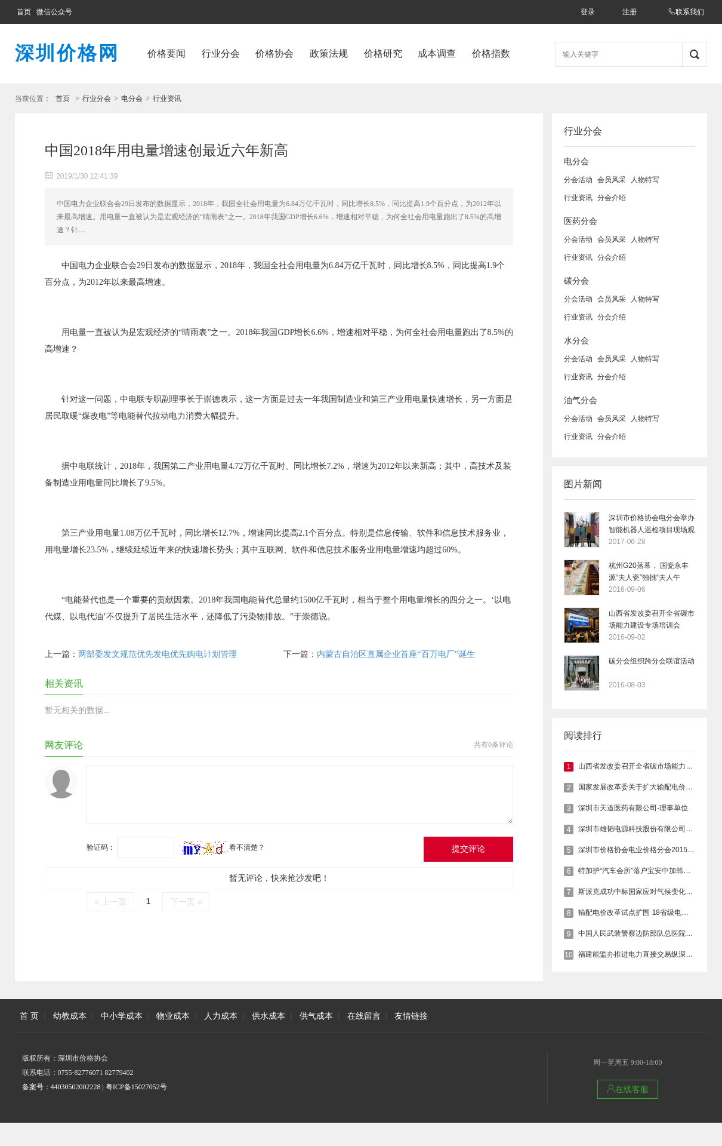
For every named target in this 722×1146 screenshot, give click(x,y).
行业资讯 (167, 98)
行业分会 (221, 53)
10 (568, 955)
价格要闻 (166, 53)
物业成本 (173, 1016)
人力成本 (220, 1016)
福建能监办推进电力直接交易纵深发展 (639, 954)
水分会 (576, 340)
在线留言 (364, 1016)
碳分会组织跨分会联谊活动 (652, 661)
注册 (629, 12)
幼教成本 (70, 1016)
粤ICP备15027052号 (136, 1087)
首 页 (29, 1016)
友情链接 (411, 1016)
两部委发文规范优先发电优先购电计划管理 (157, 654)
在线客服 (628, 1089)
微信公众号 (54, 12)
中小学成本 (122, 1016)
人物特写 (645, 180)
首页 (24, 12)
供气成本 (316, 1016)
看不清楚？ (222, 847)
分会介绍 (611, 197)
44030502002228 (76, 1087)
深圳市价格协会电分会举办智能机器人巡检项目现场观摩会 (652, 525)
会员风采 (611, 180)
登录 (588, 12)
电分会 (132, 98)
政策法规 (329, 53)
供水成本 (268, 1016)
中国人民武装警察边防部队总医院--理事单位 (648, 933)
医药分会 (580, 221)
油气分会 (580, 400)
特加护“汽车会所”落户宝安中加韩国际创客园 (648, 871)
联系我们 (686, 12)
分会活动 (578, 180)
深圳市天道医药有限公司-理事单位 (633, 808)
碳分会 (576, 280)
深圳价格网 (67, 53)
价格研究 (383, 53)
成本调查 (437, 53)
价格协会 (274, 53)
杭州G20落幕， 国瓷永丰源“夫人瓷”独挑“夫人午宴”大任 (649, 572)
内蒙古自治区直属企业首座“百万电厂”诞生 (395, 654)
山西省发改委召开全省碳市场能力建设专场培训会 (652, 619)
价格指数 (491, 53)
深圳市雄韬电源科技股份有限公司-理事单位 (647, 829)
